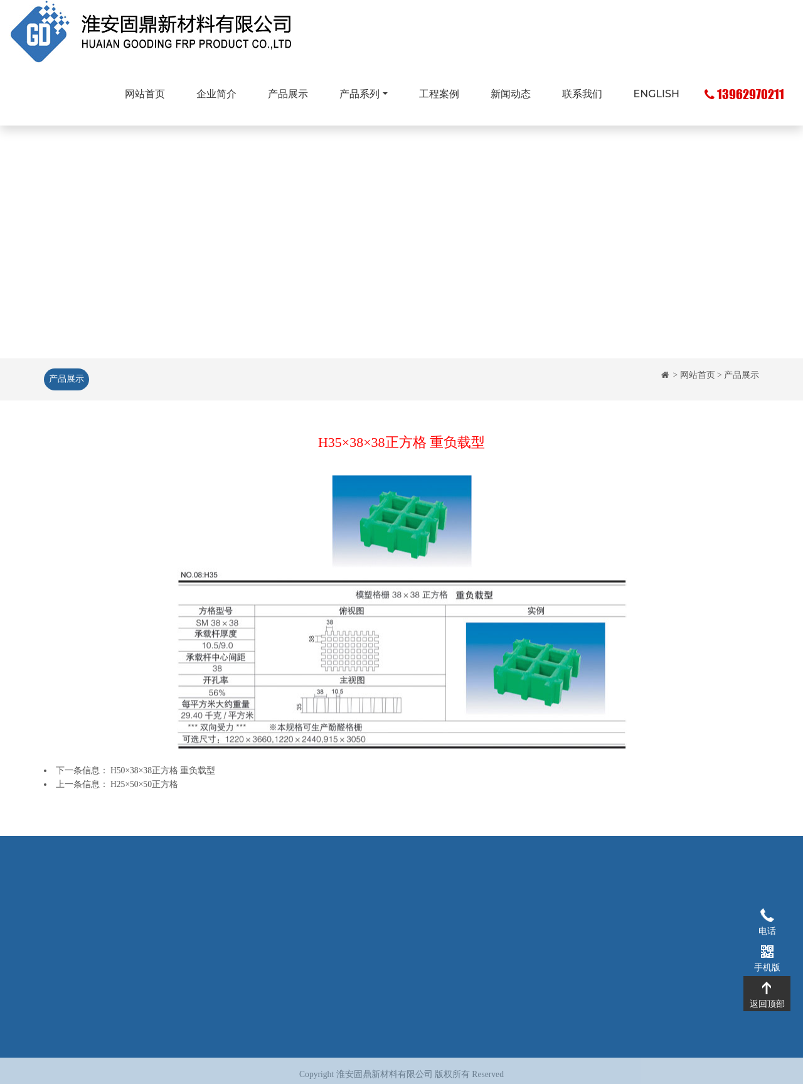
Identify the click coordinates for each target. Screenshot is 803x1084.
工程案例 (439, 94)
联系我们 (582, 94)
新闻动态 (511, 94)
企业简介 (216, 94)
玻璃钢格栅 (310, 910)
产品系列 (359, 94)
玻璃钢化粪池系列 (324, 948)
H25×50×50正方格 (144, 784)
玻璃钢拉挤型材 (319, 929)
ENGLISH (656, 94)
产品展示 (288, 94)
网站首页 (145, 94)
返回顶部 (766, 987)
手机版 (766, 951)
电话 (766, 914)
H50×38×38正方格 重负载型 (162, 770)
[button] (60, 240)
